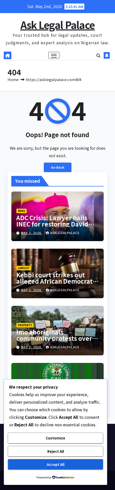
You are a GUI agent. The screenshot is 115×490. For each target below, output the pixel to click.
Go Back (57, 167)
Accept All (55, 464)
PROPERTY (25, 325)
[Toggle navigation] (53, 55)
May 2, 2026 (31, 233)
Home (13, 79)
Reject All (55, 451)
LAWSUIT (24, 268)
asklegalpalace (63, 233)
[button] (98, 55)
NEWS (21, 211)
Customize (55, 437)
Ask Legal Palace (57, 24)
